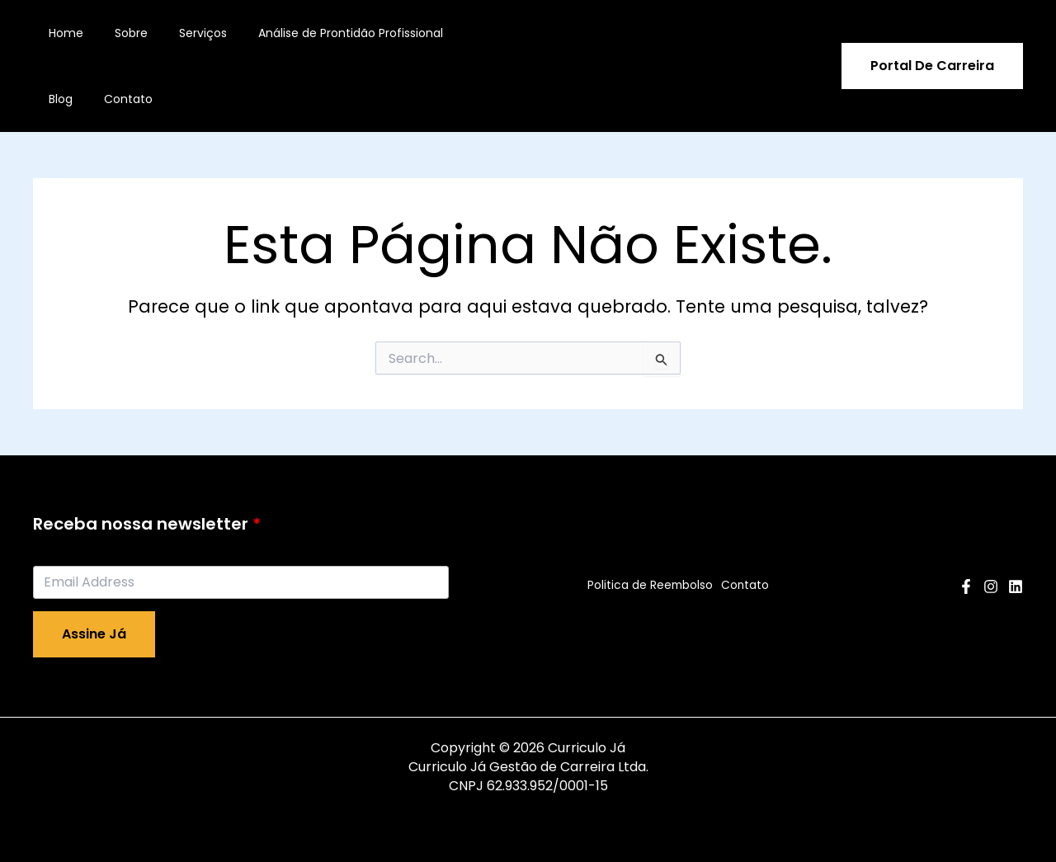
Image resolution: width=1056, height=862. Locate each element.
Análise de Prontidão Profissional (321, 33)
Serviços (182, 33)
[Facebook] (966, 586)
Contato (69, 99)
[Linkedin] (1015, 586)
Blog (449, 33)
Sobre (118, 33)
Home (62, 33)
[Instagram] (990, 586)
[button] (932, 66)
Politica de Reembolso (646, 585)
